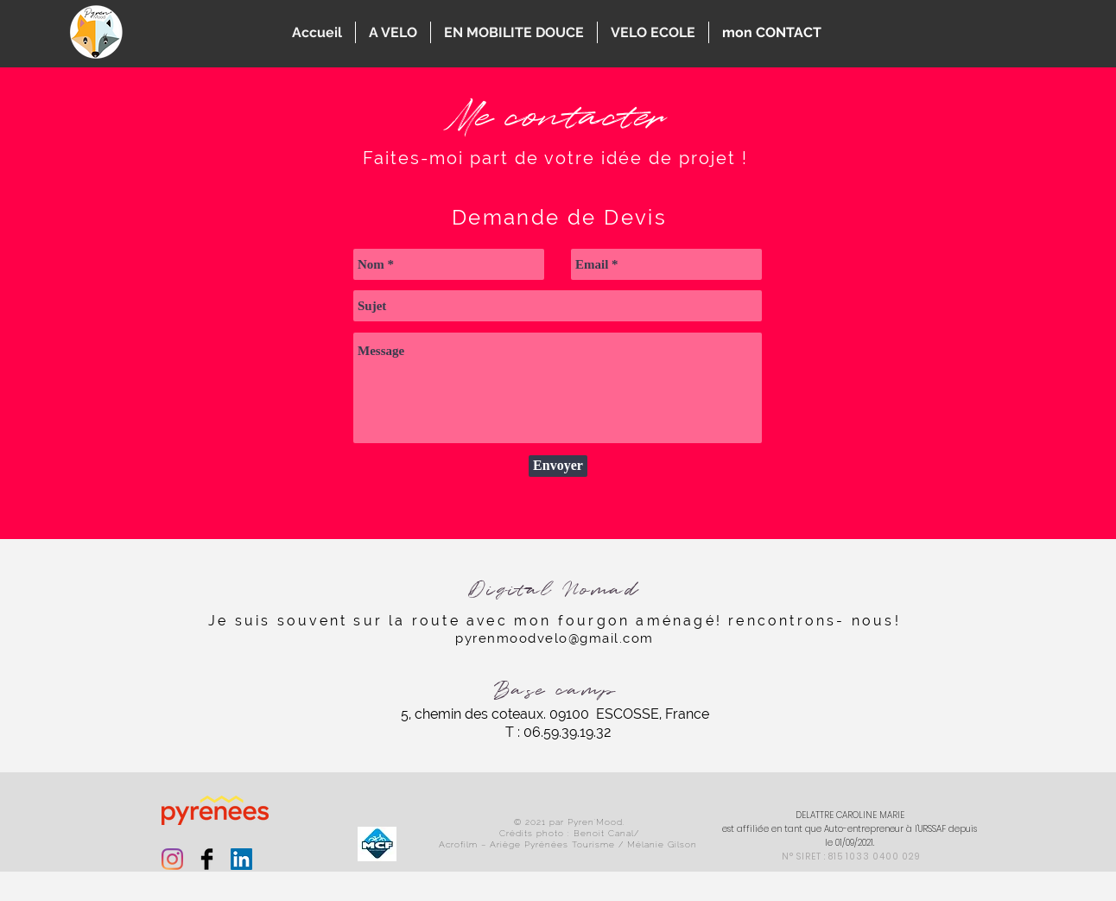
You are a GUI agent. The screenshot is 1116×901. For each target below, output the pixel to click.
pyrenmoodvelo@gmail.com (554, 638)
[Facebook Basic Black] (207, 859)
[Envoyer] (558, 466)
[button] (393, 32)
